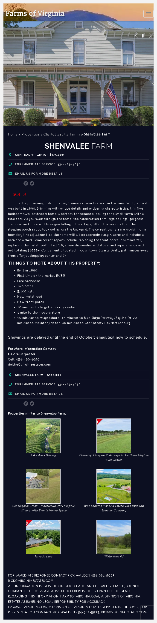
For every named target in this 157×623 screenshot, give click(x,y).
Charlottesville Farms (62, 134)
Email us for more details (39, 173)
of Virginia (35, 14)
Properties (31, 134)
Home (13, 134)
